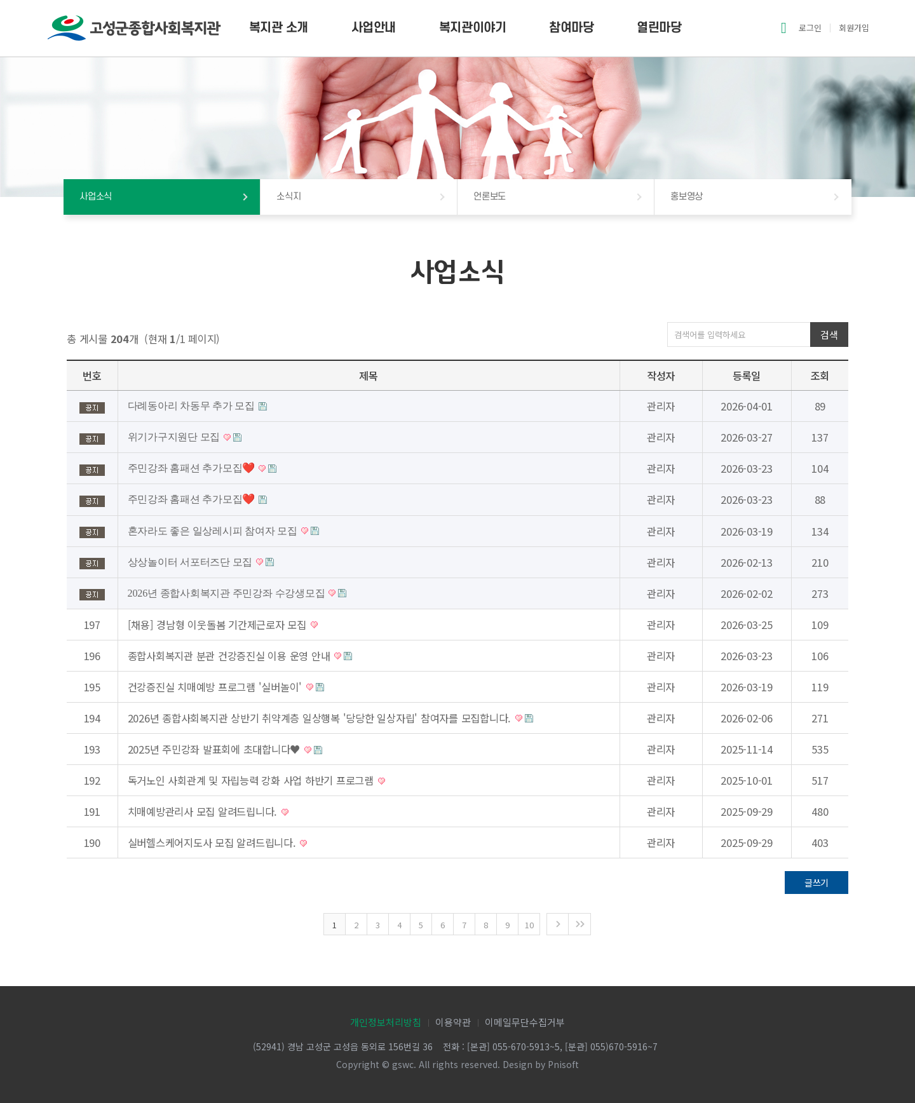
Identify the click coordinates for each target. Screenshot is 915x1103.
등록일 (747, 375)
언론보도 (489, 196)
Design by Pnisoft (541, 1064)
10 (529, 925)
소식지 (288, 196)
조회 (820, 375)
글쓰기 (816, 882)
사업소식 (95, 196)
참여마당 (571, 28)
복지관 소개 (278, 28)
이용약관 (453, 1022)
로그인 (810, 28)
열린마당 (659, 28)
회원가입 (854, 28)
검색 (828, 334)
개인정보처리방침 (385, 1022)
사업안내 (373, 28)
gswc (403, 1064)
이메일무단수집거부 (525, 1022)
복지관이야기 (472, 28)
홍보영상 (686, 196)
